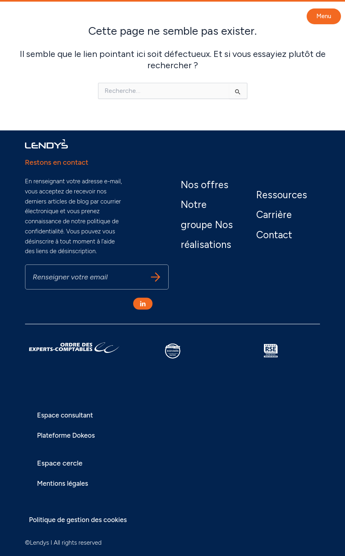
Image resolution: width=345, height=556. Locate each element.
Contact (278, 229)
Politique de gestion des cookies (81, 519)
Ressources (287, 190)
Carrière (277, 209)
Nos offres (209, 169)
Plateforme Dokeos (68, 435)
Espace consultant (67, 415)
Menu (323, 16)
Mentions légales (64, 483)
